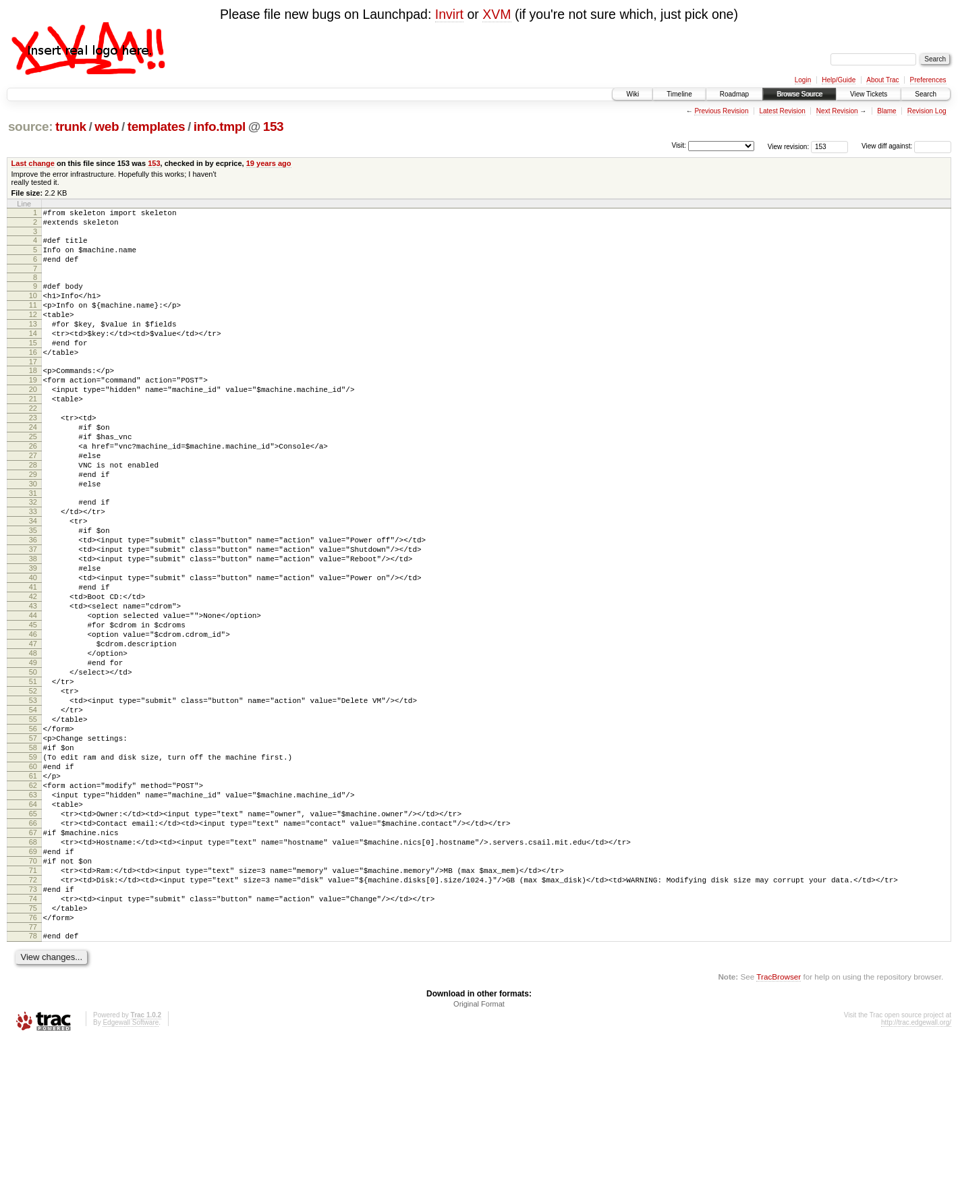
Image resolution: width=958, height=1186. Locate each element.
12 (33, 331)
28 (33, 511)
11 (33, 319)
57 (33, 841)
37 (33, 612)
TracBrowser (778, 1122)
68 (33, 967)
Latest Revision (782, 111)
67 (33, 956)
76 (33, 1059)
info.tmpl (220, 126)
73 (33, 1025)
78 (33, 1079)
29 (33, 523)
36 (33, 600)
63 (33, 910)
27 (33, 500)
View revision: (789, 146)
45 (33, 704)
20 (33, 420)
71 (33, 1002)
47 (33, 727)
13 (33, 342)
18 (33, 397)
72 (33, 1013)
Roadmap (734, 94)
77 (33, 1071)
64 (33, 921)
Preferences (928, 80)
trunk (70, 126)
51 (33, 772)
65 (33, 933)
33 (33, 566)
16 (33, 376)
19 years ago (268, 163)
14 (33, 353)
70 (33, 990)
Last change (33, 163)
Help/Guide (838, 80)
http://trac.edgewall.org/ (916, 1168)
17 (33, 388)
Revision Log (927, 111)
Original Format (479, 1150)
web (106, 126)
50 (33, 761)
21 (33, 431)
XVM (496, 14)
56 (33, 830)
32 (33, 554)
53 (33, 795)
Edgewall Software (131, 1168)
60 (33, 876)
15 (33, 365)
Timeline (679, 94)
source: (30, 126)
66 (33, 944)
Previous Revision (721, 111)
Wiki (632, 94)
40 (33, 646)
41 (33, 658)
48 (33, 738)
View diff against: (906, 146)
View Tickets (868, 94)
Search (925, 94)
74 (33, 1036)
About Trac (882, 80)
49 (33, 749)
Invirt (449, 14)
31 (33, 546)
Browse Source (799, 94)
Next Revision (837, 111)
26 (33, 488)
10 (33, 308)
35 (33, 589)
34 (33, 577)
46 (33, 715)
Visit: (678, 145)
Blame (886, 111)
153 (273, 126)
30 (33, 534)
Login (803, 80)
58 (33, 853)
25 (33, 477)
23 (33, 454)
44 (33, 692)
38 (33, 623)
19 (33, 408)
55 (33, 818)
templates (157, 126)
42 (33, 669)
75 (33, 1048)
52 (33, 784)
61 (33, 887)
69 (33, 979)
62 (33, 899)
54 (33, 807)
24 (33, 465)
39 (33, 635)
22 (33, 443)
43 (33, 681)
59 (33, 864)
